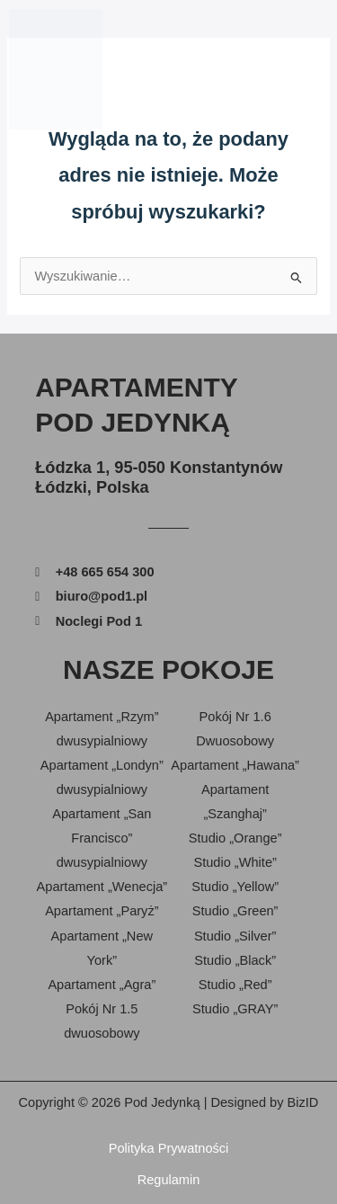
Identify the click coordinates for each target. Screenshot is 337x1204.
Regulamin (168, 1180)
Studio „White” (234, 862)
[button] (317, 68)
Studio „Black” (235, 960)
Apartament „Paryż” (101, 911)
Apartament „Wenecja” (102, 886)
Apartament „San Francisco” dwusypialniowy (101, 838)
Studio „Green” (235, 911)
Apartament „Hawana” (235, 765)
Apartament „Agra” (101, 984)
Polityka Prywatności (169, 1148)
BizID (303, 1102)
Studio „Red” (235, 984)
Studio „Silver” (235, 936)
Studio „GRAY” (235, 1009)
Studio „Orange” (235, 838)
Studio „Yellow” (235, 886)
